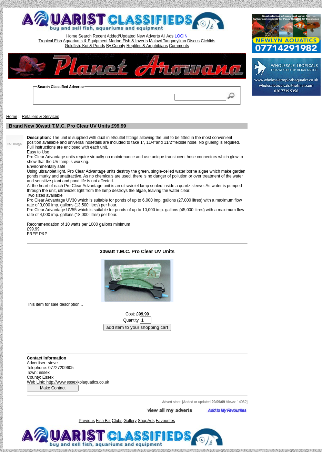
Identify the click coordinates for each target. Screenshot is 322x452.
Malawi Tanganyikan (167, 41)
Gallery (130, 420)
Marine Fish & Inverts (128, 41)
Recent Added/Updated (114, 36)
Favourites (165, 420)
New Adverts (148, 36)
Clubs (117, 420)
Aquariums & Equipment (85, 41)
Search (85, 36)
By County (115, 45)
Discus (193, 41)
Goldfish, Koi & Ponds (85, 45)
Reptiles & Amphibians (147, 45)
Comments (179, 45)
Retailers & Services (40, 116)
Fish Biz (103, 420)
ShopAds (146, 420)
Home (71, 36)
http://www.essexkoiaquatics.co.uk (77, 382)
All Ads (167, 36)
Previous (87, 420)
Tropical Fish (50, 41)
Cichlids (208, 41)
